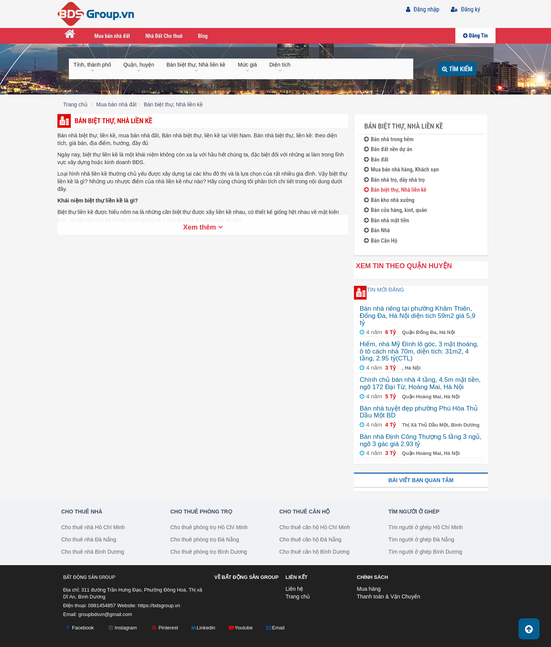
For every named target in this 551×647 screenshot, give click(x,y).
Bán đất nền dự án (388, 149)
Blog (202, 36)
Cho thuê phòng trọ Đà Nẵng (204, 539)
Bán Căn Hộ (380, 241)
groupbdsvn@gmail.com (105, 614)
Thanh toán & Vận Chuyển (388, 596)
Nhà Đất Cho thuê (164, 36)
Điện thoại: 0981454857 (89, 605)
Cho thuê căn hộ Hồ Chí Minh (314, 527)
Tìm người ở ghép (413, 511)
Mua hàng (369, 589)
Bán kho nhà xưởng (389, 200)
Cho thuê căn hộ (304, 511)
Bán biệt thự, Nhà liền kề (395, 190)
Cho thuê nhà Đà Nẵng (88, 539)
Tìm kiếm (457, 69)
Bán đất (376, 159)
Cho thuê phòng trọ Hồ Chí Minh (209, 527)
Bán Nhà (377, 230)
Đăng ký (465, 9)
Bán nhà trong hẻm (389, 139)
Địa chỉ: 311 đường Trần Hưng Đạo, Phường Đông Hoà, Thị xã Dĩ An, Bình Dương (132, 593)
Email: (97, 614)
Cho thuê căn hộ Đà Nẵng (310, 539)
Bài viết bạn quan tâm (420, 480)
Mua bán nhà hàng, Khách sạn (401, 169)
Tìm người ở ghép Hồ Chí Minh (425, 527)
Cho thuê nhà (81, 511)
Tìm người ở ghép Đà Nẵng (421, 539)
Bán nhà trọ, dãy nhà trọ (394, 180)
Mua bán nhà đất (112, 36)
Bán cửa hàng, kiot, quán (395, 210)
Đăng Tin (475, 36)
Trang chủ (297, 596)
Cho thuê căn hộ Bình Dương (314, 552)
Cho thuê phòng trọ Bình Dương (208, 552)
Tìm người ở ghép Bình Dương (425, 552)
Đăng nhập (422, 9)
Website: (148, 605)
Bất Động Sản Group (89, 577)
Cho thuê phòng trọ (201, 511)
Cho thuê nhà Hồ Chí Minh (93, 527)
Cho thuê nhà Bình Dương (92, 552)
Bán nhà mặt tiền (386, 220)
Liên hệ (294, 589)
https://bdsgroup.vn (159, 605)
